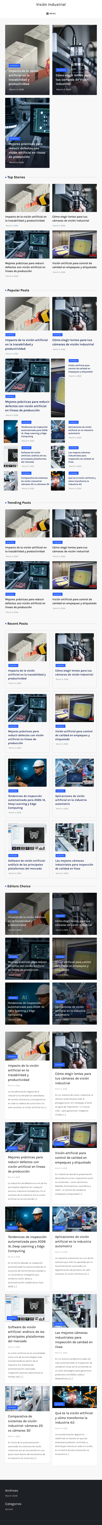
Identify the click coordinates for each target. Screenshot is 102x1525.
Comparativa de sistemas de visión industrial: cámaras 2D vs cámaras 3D (35, 481)
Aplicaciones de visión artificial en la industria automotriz (80, 430)
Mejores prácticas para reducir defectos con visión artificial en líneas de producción (25, 267)
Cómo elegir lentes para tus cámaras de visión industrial (73, 80)
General (14, 65)
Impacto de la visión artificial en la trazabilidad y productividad (26, 344)
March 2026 (11, 1495)
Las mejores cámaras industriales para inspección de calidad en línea (74, 864)
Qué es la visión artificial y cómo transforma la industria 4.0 (82, 481)
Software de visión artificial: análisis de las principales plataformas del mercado (26, 864)
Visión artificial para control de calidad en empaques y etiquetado (80, 368)
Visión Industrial (51, 4)
